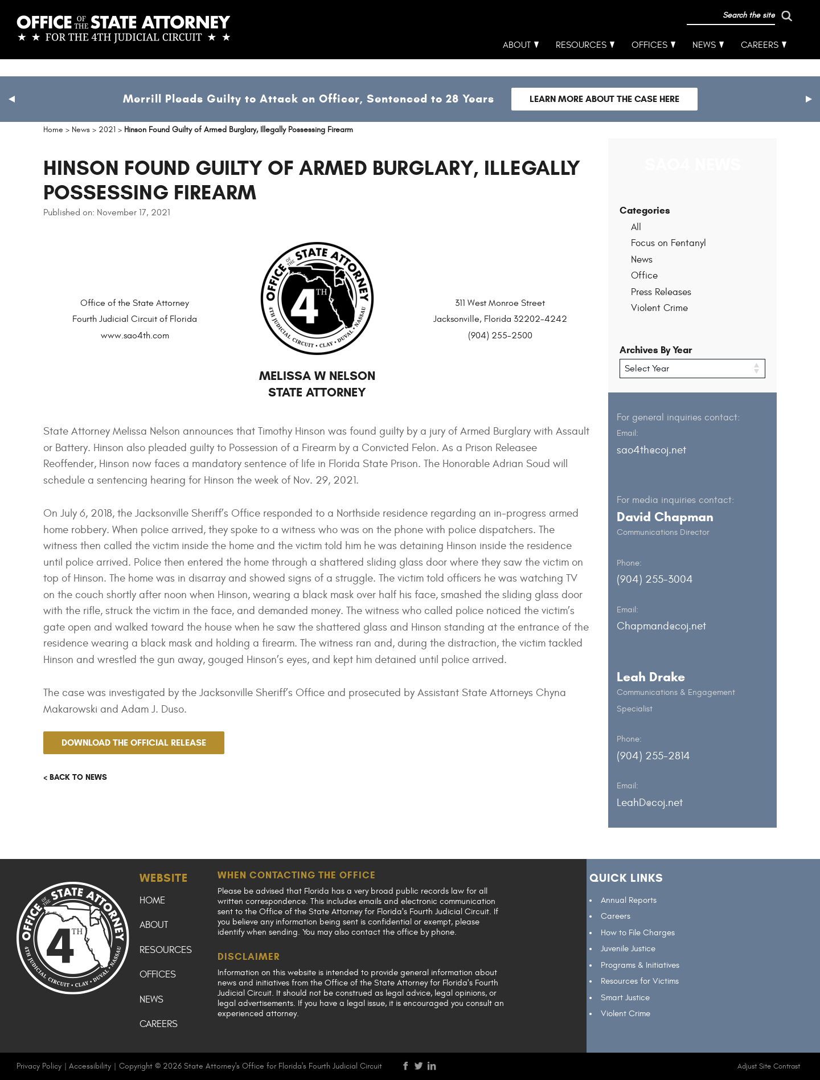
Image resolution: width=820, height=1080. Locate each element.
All (636, 227)
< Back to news (75, 777)
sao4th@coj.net (651, 449)
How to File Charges (638, 932)
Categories (645, 210)
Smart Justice (625, 997)
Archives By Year (656, 350)
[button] (11, 99)
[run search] (738, 33)
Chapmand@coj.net (661, 626)
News (704, 63)
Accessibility (90, 1065)
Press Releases (661, 292)
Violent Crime (659, 308)
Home (152, 900)
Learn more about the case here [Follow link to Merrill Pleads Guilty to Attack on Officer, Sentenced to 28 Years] (604, 98)
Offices (650, 63)
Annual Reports (629, 900)
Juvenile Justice (628, 949)
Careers (760, 63)
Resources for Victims (640, 981)
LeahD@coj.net (650, 802)
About (517, 63)
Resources (581, 63)
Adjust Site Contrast (768, 1065)
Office (644, 275)
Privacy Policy (39, 1065)
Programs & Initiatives (640, 964)
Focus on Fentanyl (668, 243)
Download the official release (134, 742)
